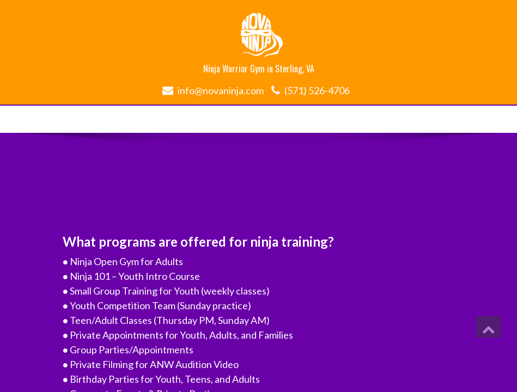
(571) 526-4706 (317, 90)
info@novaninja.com (221, 90)
